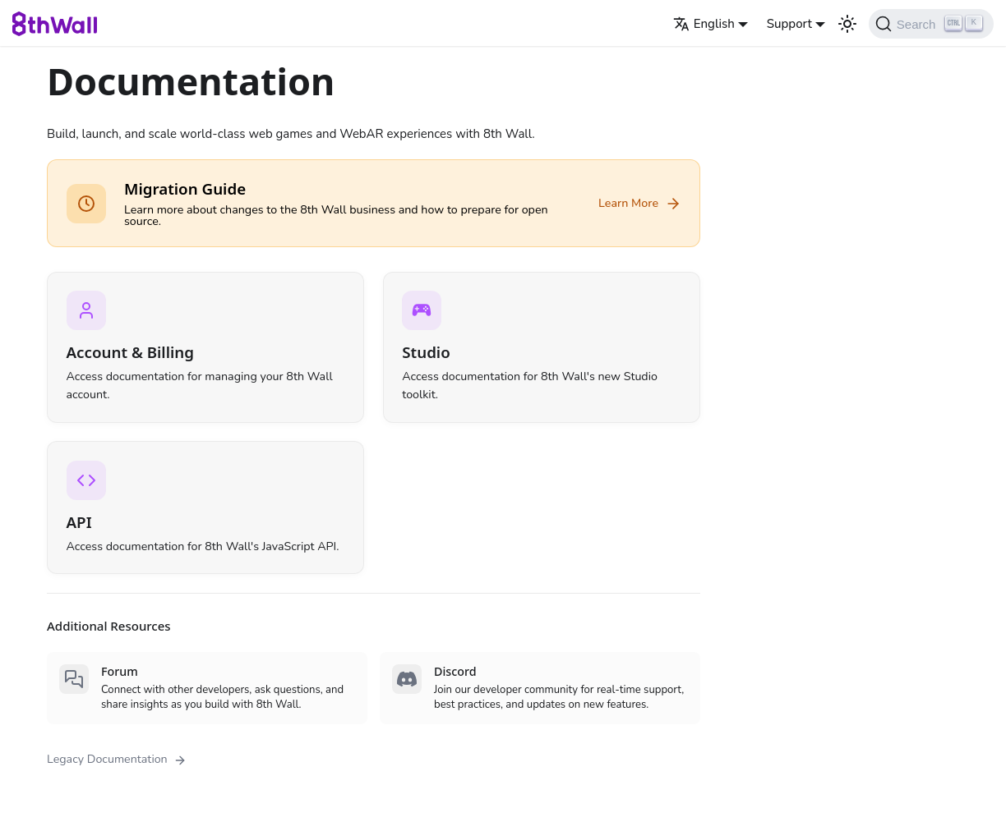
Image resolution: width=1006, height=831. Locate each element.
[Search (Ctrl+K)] (931, 24)
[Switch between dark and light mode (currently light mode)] (847, 23)
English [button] (704, 24)
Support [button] (789, 24)
